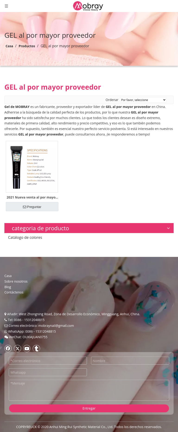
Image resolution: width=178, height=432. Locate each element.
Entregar (89, 408)
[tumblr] (36, 348)
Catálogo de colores (25, 237)
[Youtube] (27, 348)
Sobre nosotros (16, 281)
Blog (7, 287)
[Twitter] (17, 348)
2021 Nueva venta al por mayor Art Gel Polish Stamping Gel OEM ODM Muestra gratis (32, 197)
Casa (8, 276)
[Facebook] (8, 348)
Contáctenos (13, 292)
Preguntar (32, 207)
